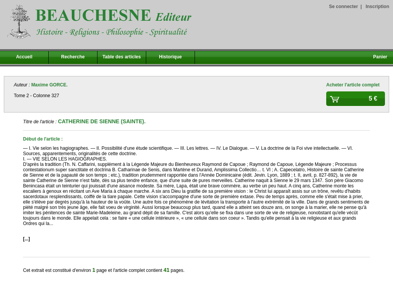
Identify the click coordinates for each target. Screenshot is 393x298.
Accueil (24, 57)
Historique (170, 57)
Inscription (377, 6)
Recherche (72, 57)
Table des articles (121, 57)
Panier (380, 57)
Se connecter (343, 6)
